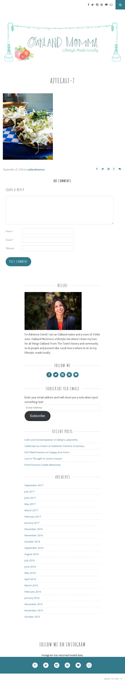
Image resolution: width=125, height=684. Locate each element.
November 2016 (34, 535)
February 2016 (33, 591)
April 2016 (30, 579)
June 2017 (30, 497)
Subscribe (37, 416)
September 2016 (34, 548)
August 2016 (32, 554)
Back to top (113, 678)
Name (10, 231)
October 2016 (32, 541)
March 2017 (31, 510)
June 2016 (30, 566)
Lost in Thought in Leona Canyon (43, 458)
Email (10, 240)
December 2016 (34, 529)
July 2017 (30, 491)
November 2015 (34, 610)
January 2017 (32, 523)
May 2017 (30, 504)
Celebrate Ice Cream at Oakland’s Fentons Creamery (54, 446)
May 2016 (30, 573)
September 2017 (34, 485)
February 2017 (33, 516)
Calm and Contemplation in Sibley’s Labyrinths (51, 439)
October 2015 (32, 616)
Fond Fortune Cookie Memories (43, 464)
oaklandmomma (36, 169)
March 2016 (31, 585)
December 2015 (34, 604)
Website (10, 248)
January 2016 (32, 598)
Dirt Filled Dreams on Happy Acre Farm (47, 452)
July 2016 (30, 560)
